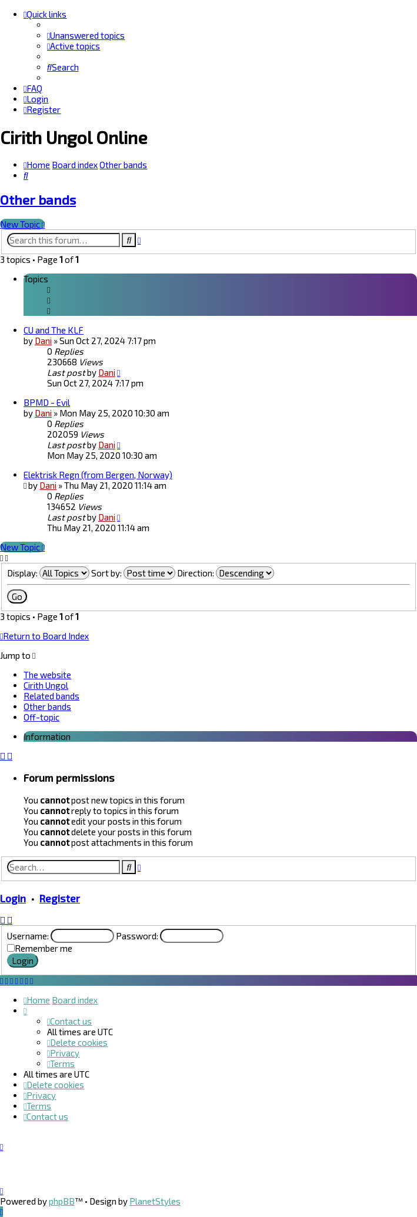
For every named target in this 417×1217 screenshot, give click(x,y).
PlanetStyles (155, 1201)
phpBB (62, 1201)
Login (13, 898)
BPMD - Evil (47, 402)
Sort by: (133, 573)
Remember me (43, 948)
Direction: (225, 573)
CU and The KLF (54, 330)
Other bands (38, 200)
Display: (48, 573)
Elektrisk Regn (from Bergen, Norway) (98, 474)
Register (59, 898)
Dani (43, 340)
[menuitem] (86, 35)
